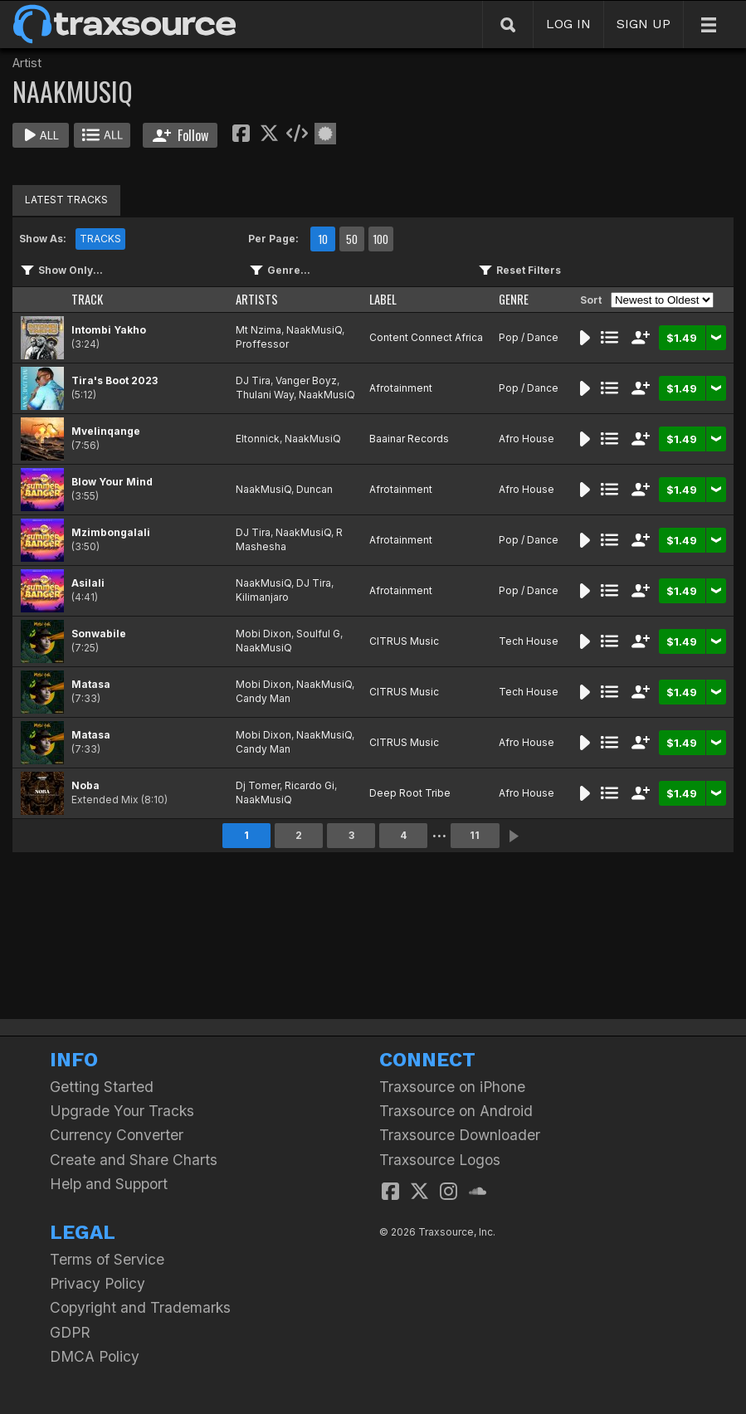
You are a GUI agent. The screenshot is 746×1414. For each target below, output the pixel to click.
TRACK (87, 299)
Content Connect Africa (426, 337)
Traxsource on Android (456, 1110)
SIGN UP (643, 24)
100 (380, 239)
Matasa (90, 684)
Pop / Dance (528, 337)
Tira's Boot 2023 (114, 380)
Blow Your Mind (112, 481)
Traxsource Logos (439, 1159)
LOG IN (568, 24)
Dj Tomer (258, 785)
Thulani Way (265, 394)
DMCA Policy (94, 1356)
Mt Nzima (258, 330)
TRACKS (100, 238)
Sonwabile (98, 633)
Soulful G (318, 633)
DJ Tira (253, 380)
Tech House (528, 641)
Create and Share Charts (133, 1159)
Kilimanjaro (262, 597)
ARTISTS (257, 299)
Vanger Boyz (306, 380)
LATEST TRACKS (66, 199)
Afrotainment (400, 388)
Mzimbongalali (110, 532)
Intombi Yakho (108, 330)
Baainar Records (409, 438)
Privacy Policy (97, 1283)
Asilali (88, 583)
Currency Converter (116, 1134)
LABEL (383, 299)
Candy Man (263, 698)
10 (323, 239)
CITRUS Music (404, 641)
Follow (180, 135)
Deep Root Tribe (410, 793)
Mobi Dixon (263, 633)
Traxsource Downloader (459, 1134)
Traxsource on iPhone (452, 1086)
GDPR (70, 1332)
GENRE (514, 299)
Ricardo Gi (309, 785)
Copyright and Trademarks (140, 1307)
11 (475, 835)
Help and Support (109, 1183)
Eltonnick (258, 438)
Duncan (314, 489)
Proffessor (262, 344)
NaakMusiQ (314, 330)
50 (352, 239)
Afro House (526, 438)
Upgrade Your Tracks (122, 1110)
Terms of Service (107, 1259)
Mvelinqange (105, 431)
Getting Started (102, 1086)
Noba (85, 785)
